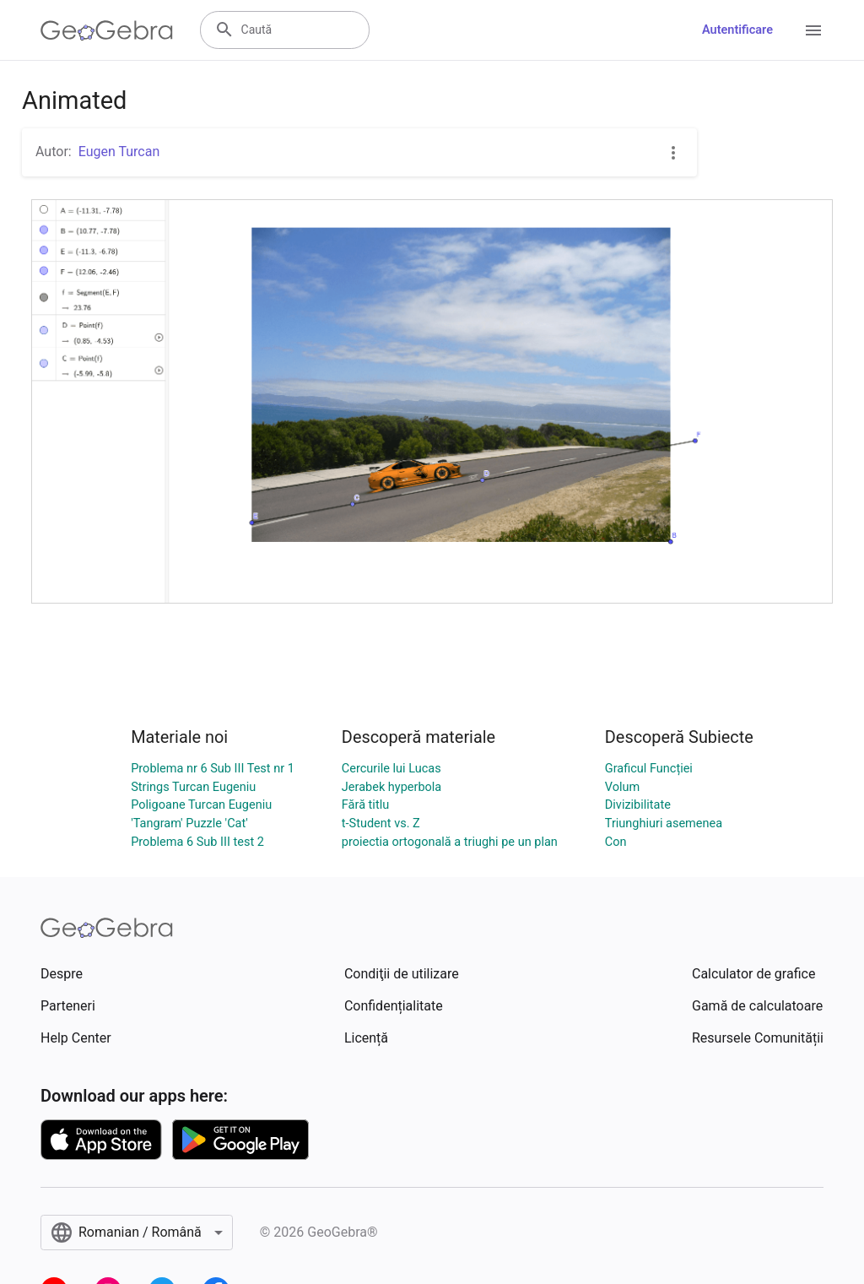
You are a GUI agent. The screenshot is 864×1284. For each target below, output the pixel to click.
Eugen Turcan (119, 152)
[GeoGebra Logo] (106, 30)
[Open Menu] (813, 30)
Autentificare (737, 30)
